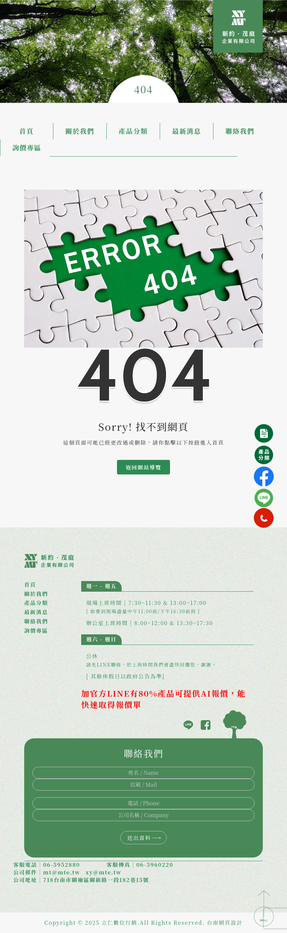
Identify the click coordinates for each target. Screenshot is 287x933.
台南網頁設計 (225, 922)
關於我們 (79, 131)
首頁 (26, 131)
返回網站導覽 (143, 467)
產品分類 (133, 131)
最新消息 (186, 131)
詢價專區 (26, 147)
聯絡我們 (240, 131)
